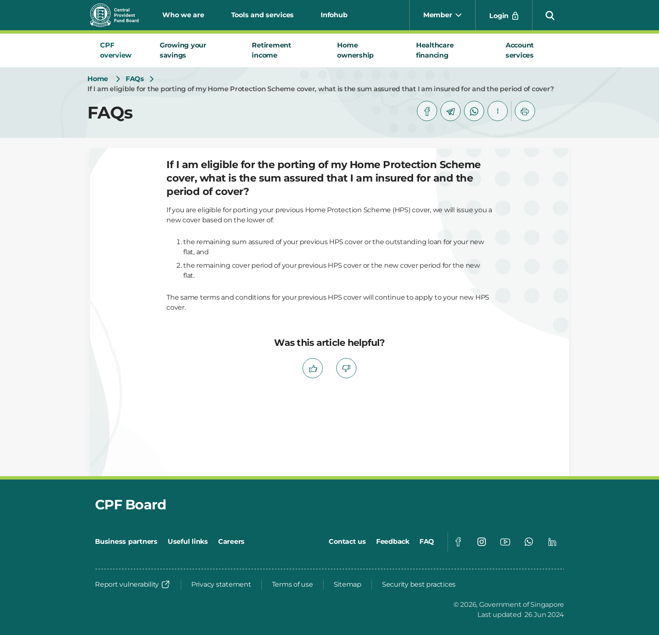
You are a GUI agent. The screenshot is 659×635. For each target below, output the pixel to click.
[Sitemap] (347, 585)
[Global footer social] (458, 542)
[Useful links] (188, 542)
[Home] (98, 79)
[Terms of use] (292, 585)
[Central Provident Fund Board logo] (119, 15)
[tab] (120, 50)
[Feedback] (392, 542)
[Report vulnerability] (133, 585)
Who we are (183, 15)
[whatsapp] (474, 111)
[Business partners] (126, 542)
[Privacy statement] (221, 585)
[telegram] (450, 111)
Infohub (334, 15)
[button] (550, 15)
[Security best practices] (419, 585)
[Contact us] (347, 542)
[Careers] (231, 542)
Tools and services (262, 15)
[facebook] (427, 111)
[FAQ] (426, 542)
